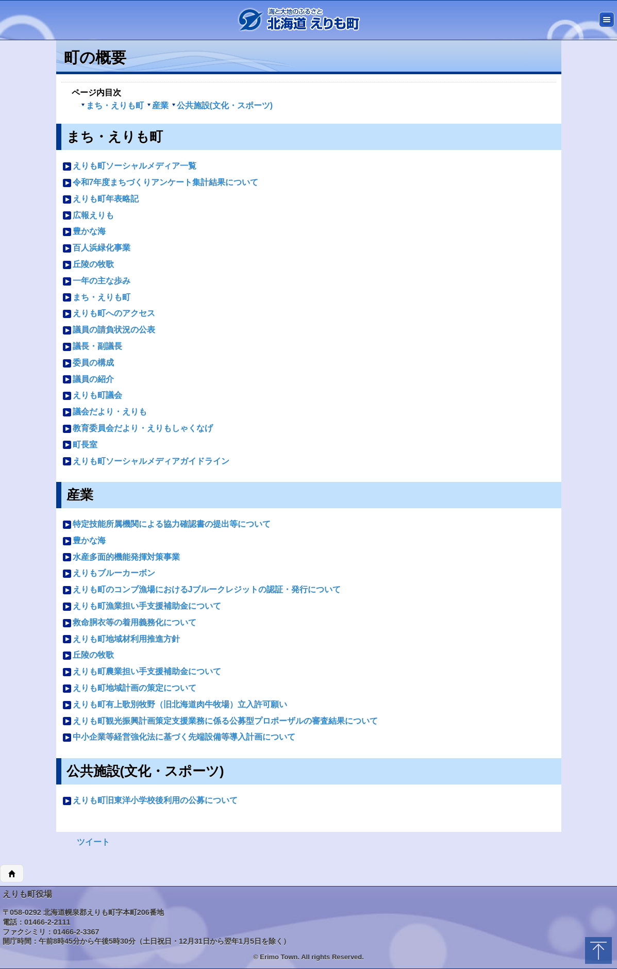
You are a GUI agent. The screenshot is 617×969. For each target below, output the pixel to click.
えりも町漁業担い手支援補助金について (141, 606)
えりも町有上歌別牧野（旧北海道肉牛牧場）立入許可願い (174, 705)
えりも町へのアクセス (108, 314)
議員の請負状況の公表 (108, 330)
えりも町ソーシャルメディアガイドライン (145, 461)
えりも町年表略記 (100, 199)
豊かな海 (84, 232)
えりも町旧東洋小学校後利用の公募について (150, 801)
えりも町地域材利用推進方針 (121, 639)
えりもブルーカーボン (108, 573)
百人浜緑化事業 (96, 248)
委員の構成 (88, 363)
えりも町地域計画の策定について (129, 688)
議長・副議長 (92, 347)
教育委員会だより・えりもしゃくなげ (137, 428)
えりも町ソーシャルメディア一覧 (129, 166)
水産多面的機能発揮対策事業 (121, 557)
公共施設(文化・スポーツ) (222, 105)
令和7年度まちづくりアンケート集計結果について (160, 183)
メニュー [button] (606, 19)
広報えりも (88, 216)
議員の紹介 (88, 380)
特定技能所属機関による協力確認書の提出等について (166, 524)
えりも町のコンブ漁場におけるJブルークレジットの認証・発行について (201, 590)
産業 (158, 105)
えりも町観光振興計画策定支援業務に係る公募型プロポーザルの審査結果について (220, 721)
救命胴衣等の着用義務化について (129, 623)
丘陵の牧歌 (88, 265)
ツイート (93, 842)
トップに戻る (598, 950)
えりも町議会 (92, 395)
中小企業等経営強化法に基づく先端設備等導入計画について (178, 737)
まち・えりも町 (112, 105)
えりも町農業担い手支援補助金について (141, 672)
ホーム (12, 873)
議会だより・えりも (104, 412)
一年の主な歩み (96, 281)
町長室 (79, 445)
